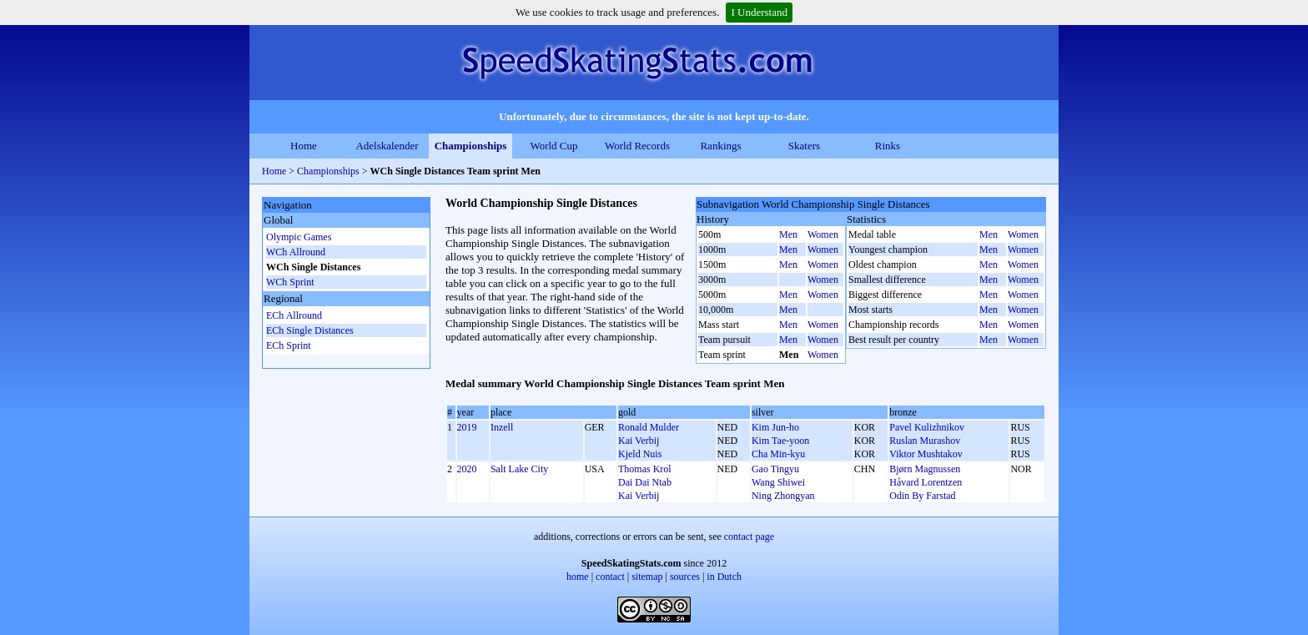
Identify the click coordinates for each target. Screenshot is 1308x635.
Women (822, 234)
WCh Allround (295, 252)
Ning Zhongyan (783, 495)
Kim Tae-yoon (780, 440)
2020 (467, 469)
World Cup (553, 145)
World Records (637, 145)
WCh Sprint (290, 282)
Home (303, 145)
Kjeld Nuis (640, 454)
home (577, 576)
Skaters (804, 145)
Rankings (720, 145)
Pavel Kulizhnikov (926, 427)
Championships (471, 145)
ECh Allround (294, 315)
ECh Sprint (288, 345)
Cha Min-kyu (778, 454)
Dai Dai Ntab (645, 482)
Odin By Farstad (922, 495)
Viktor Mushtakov (926, 454)
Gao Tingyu (775, 469)
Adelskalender (386, 145)
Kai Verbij (638, 440)
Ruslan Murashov (924, 440)
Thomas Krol (645, 469)
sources (685, 576)
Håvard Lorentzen (925, 482)
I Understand (759, 12)
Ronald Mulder (648, 427)
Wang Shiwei (778, 482)
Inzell (501, 427)
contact (610, 576)
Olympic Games (298, 237)
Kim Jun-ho (775, 427)
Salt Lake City (519, 469)
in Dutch (724, 576)
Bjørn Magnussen (924, 469)
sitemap (646, 576)
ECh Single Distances (310, 330)
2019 (467, 427)
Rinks (887, 145)
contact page (749, 536)
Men (788, 234)
